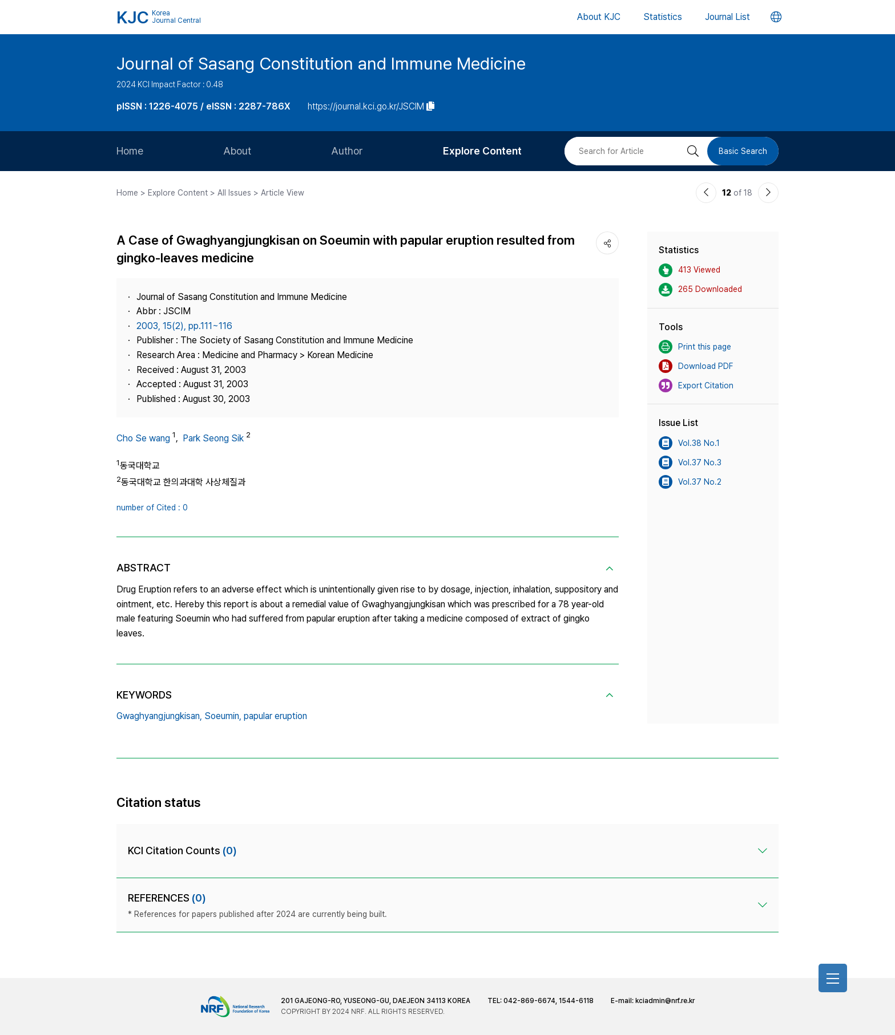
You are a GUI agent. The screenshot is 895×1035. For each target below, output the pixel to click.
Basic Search (743, 151)
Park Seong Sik (213, 438)
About (237, 151)
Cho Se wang (143, 438)
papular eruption (275, 716)
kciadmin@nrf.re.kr (665, 1001)
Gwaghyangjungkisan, (159, 716)
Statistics (662, 16)
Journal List (727, 16)
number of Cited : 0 (152, 507)
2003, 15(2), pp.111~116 (184, 325)
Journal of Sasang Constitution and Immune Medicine (321, 63)
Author (347, 151)
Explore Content (482, 151)
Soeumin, (222, 716)
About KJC (598, 16)
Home (129, 151)
